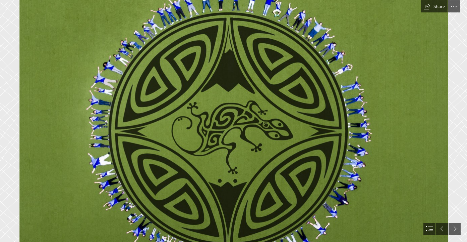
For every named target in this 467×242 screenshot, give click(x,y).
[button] (434, 6)
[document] (233, 121)
